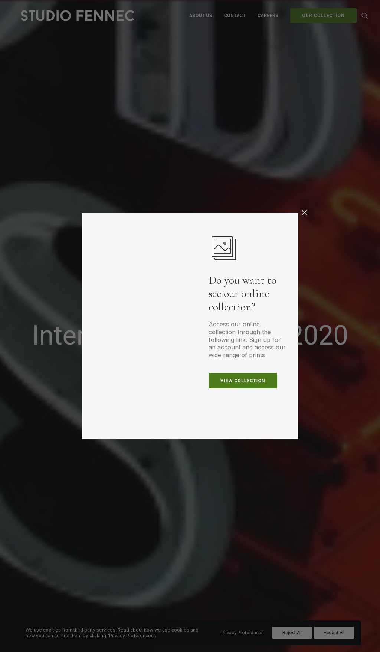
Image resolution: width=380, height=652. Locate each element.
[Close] (304, 213)
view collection (242, 380)
